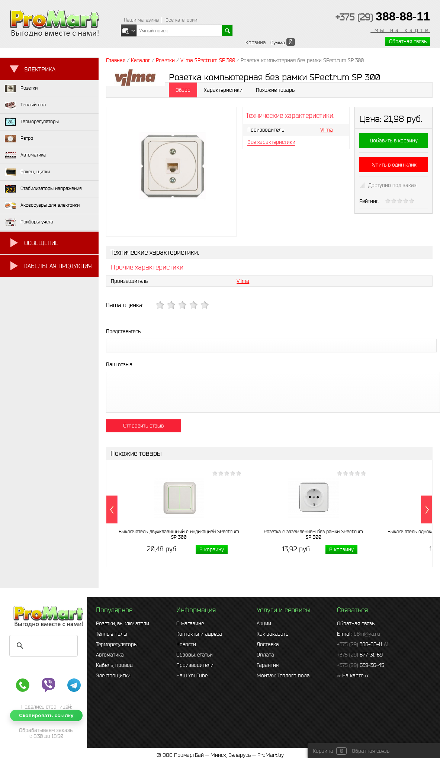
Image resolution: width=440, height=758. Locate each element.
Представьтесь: (123, 331)
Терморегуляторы (117, 644)
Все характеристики (271, 142)
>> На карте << (353, 675)
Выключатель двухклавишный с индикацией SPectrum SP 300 (179, 534)
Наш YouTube (192, 675)
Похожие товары (276, 90)
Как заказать (272, 634)
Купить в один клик (393, 165)
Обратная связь (408, 41)
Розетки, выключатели (122, 623)
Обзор (183, 90)
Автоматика (110, 655)
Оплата (265, 655)
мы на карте (400, 30)
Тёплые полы (111, 634)
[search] (42, 645)
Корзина (255, 42)
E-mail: (358, 634)
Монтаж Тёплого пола (283, 675)
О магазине (190, 623)
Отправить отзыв (143, 426)
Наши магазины (141, 20)
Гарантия (268, 665)
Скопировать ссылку (46, 715)
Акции (264, 623)
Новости (186, 644)
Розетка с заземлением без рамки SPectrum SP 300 (313, 534)
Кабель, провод (114, 665)
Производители (194, 665)
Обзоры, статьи (194, 655)
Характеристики (223, 90)
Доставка (268, 644)
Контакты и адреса (199, 634)
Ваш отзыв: (119, 364)
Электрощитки (113, 675)
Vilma (326, 130)
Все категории (181, 20)
